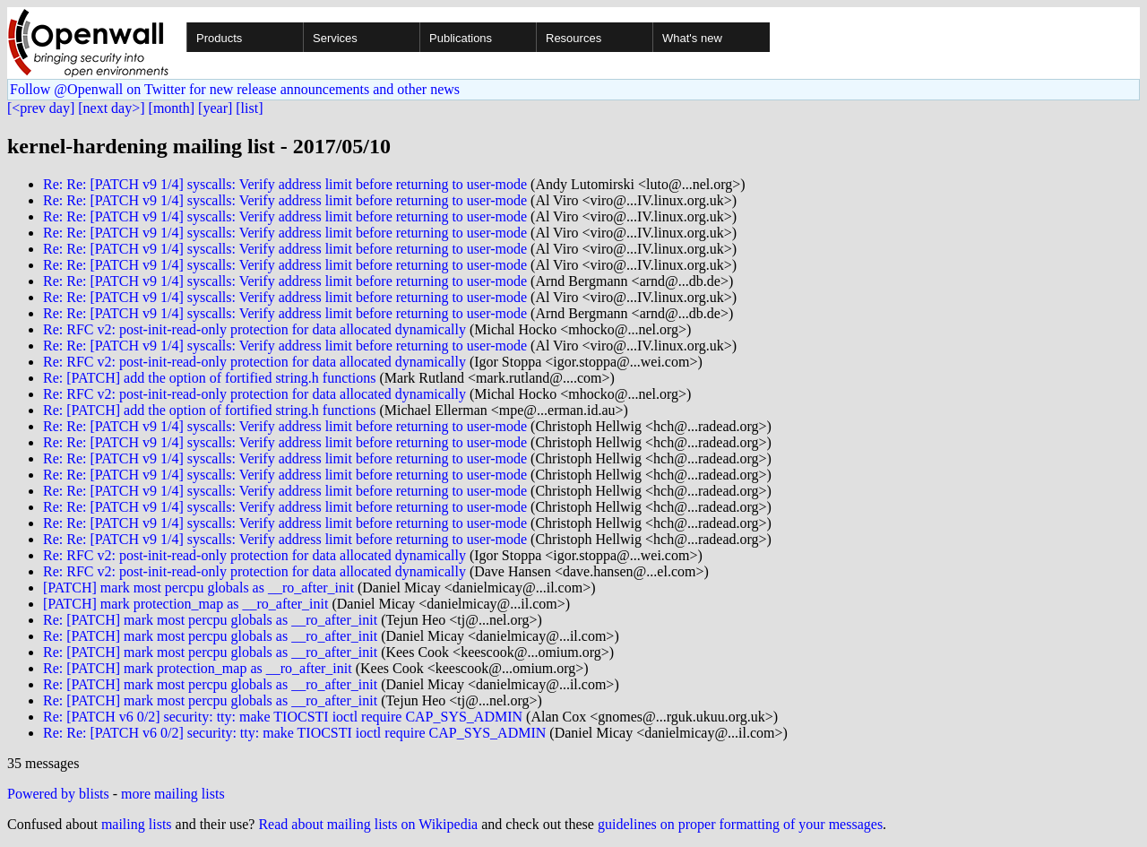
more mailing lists (173, 793)
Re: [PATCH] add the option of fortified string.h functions (209, 377)
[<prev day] (40, 108)
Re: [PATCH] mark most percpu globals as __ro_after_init (210, 619)
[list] (249, 108)
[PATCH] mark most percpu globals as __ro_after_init (198, 587)
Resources (573, 38)
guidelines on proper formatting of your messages (740, 824)
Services (335, 38)
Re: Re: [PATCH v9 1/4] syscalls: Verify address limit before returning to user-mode (285, 184)
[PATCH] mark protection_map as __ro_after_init (185, 603)
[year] (215, 108)
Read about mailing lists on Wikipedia (368, 824)
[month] (172, 108)
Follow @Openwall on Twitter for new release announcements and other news (235, 89)
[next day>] (111, 108)
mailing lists (136, 824)
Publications (460, 38)
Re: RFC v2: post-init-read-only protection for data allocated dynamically (254, 329)
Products (219, 38)
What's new (692, 38)
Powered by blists (58, 793)
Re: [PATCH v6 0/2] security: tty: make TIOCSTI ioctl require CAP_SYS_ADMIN (282, 716)
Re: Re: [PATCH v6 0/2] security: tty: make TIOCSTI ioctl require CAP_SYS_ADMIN (294, 732)
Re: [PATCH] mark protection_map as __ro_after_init (197, 668)
